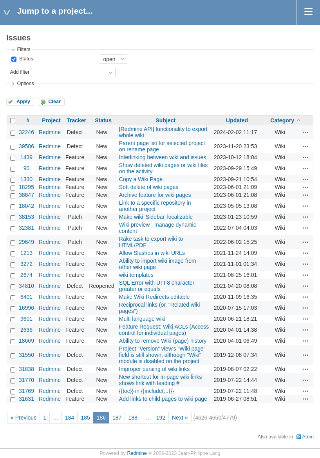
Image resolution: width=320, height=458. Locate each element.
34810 (26, 286)
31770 (26, 380)
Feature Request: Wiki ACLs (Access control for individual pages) (164, 330)
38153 (26, 217)
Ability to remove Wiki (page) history (162, 341)
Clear (54, 101)
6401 (26, 297)
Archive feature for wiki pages (155, 195)
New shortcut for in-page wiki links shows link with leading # (160, 380)
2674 (26, 275)
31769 (26, 391)
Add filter (19, 72)
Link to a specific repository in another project (155, 206)
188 (132, 417)
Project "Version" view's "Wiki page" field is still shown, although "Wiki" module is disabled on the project (162, 354)
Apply (23, 101)
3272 (26, 264)
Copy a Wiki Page (141, 179)
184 (69, 417)
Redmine (50, 132)
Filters (23, 49)
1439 (26, 157)
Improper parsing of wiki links (154, 369)
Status (25, 59)
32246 (26, 132)
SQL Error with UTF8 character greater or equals (156, 286)
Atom (308, 437)
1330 (26, 179)
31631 (26, 399)
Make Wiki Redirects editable (154, 297)
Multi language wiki (142, 319)
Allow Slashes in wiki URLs (152, 253)
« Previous (23, 417)
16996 (26, 308)
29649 (26, 242)
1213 (26, 253)
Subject (166, 120)
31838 (26, 369)
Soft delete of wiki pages (149, 187)
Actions (306, 132)
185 (85, 417)
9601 (26, 319)
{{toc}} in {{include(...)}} (146, 391)
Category (282, 120)
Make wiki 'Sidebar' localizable (156, 217)
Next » (180, 417)
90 (27, 168)
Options (25, 83)
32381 (26, 228)
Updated (237, 120)
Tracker (76, 120)
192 (160, 417)
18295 (26, 187)
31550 (26, 355)
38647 (26, 195)
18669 (26, 341)
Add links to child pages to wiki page (163, 399)
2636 (26, 330)
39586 (26, 146)
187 (116, 417)
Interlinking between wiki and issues (162, 157)
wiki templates (136, 275)
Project (51, 120)
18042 (26, 206)
